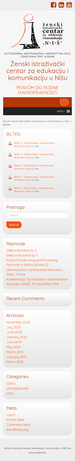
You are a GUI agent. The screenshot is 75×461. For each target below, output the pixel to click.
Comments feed (18, 425)
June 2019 (13, 342)
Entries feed (15, 420)
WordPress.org (17, 430)
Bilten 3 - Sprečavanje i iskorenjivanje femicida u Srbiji (34, 167)
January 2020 (16, 337)
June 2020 (14, 332)
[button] (61, 111)
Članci (10, 383)
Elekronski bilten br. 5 (21, 250)
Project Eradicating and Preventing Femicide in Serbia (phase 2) (32, 262)
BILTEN (13, 134)
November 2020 (18, 322)
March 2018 (14, 362)
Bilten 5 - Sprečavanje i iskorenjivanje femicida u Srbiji (34, 145)
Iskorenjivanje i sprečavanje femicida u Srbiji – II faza (34, 272)
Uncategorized (17, 388)
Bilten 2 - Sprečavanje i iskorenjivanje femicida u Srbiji (34, 178)
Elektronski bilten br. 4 (22, 255)
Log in (10, 415)
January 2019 (16, 357)
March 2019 (14, 352)
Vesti (10, 393)
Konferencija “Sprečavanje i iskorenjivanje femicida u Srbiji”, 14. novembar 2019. (37, 281)
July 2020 (13, 327)
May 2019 (13, 347)
